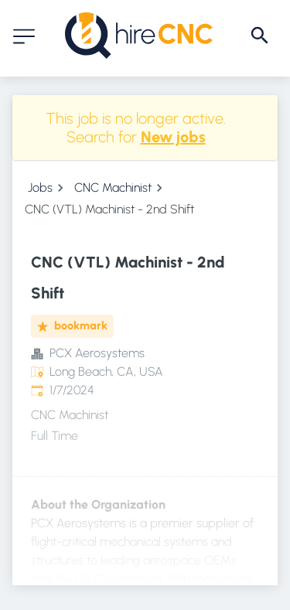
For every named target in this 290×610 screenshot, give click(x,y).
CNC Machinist (113, 187)
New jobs (173, 137)
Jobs (40, 187)
